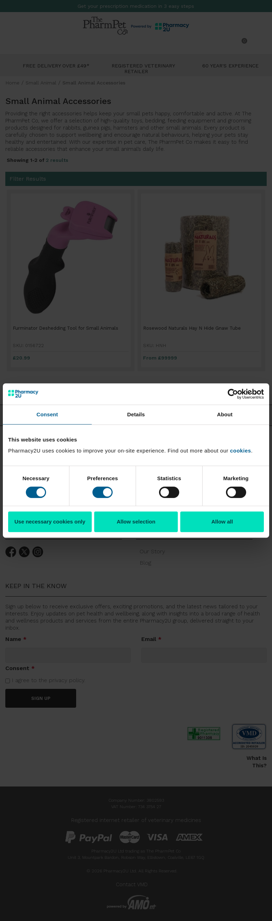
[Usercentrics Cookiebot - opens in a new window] (233, 394)
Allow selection (136, 522)
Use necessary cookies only (50, 522)
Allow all (222, 522)
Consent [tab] (47, 414)
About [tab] (225, 414)
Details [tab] (136, 414)
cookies (240, 451)
